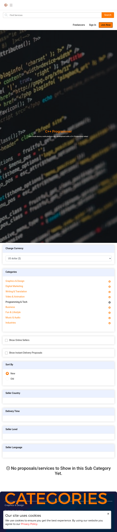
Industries (11, 322)
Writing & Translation (16, 291)
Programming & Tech (16, 302)
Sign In (92, 25)
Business (10, 307)
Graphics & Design (15, 281)
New (10, 373)
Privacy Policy (29, 523)
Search (107, 15)
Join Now (106, 25)
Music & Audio (13, 317)
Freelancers (79, 25)
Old (10, 378)
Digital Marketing (14, 286)
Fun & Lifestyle (13, 312)
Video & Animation (15, 296)
